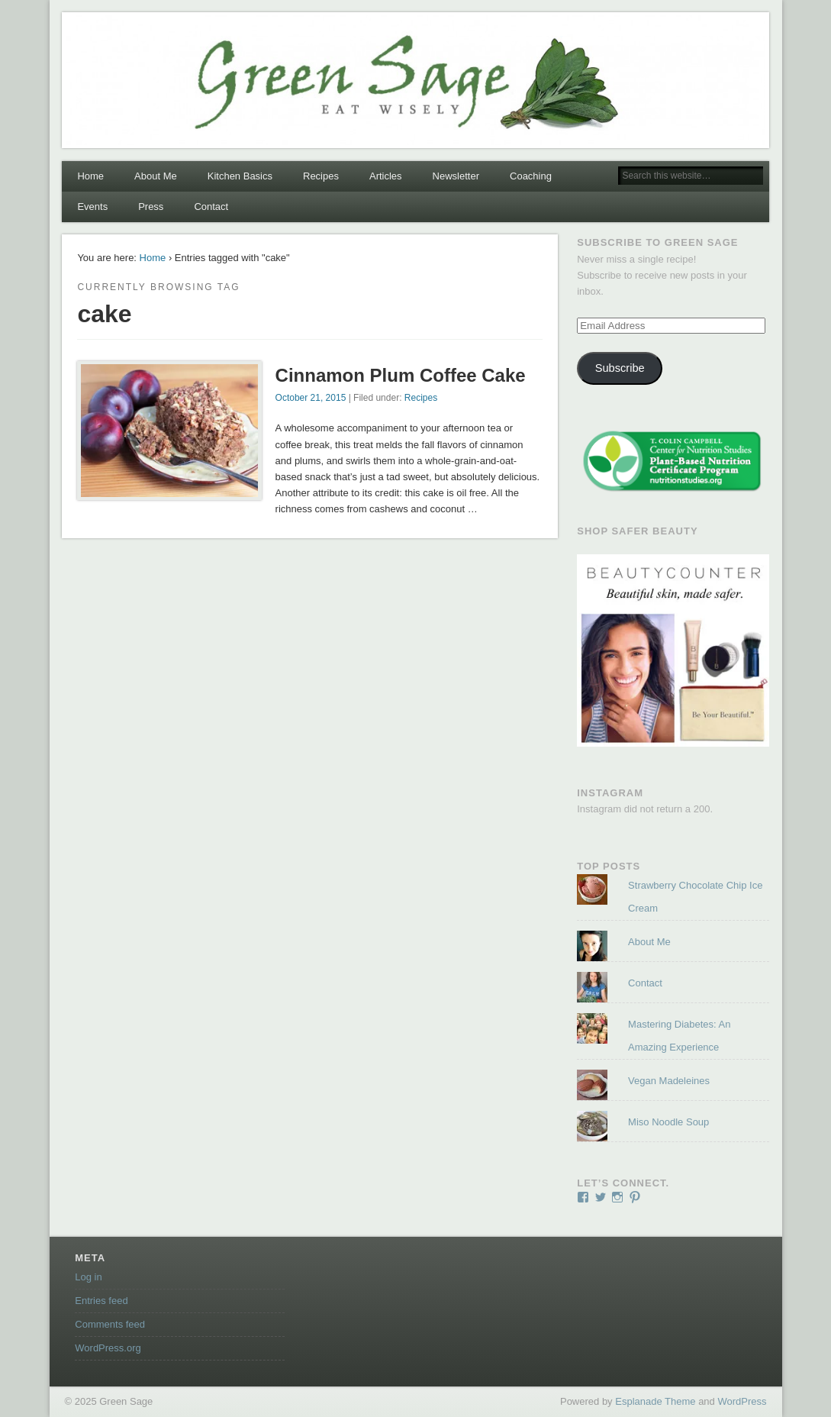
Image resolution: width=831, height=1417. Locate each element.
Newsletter (456, 176)
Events (92, 206)
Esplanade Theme (655, 1401)
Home (90, 176)
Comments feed (110, 1324)
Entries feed (101, 1300)
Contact (211, 206)
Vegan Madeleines (669, 1080)
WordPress (741, 1401)
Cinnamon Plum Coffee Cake (400, 375)
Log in (88, 1277)
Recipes (321, 176)
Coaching (531, 176)
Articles (385, 176)
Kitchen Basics (240, 176)
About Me (155, 176)
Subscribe (620, 368)
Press (150, 206)
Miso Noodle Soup (668, 1122)
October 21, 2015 (310, 397)
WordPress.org (107, 1348)
